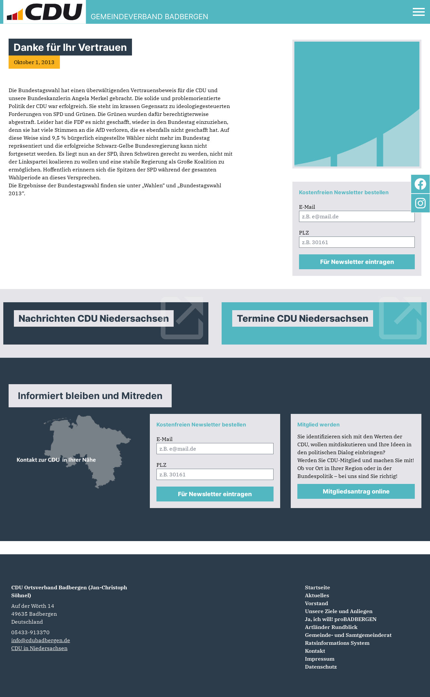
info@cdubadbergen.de (40, 640)
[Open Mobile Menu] (419, 12)
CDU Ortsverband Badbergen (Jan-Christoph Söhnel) (69, 591)
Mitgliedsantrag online (356, 491)
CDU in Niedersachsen (39, 648)
